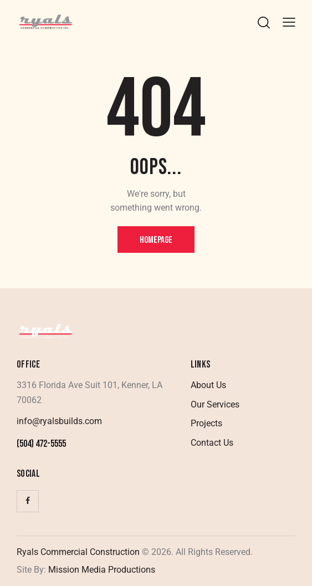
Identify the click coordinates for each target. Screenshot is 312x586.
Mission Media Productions (100, 569)
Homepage (156, 240)
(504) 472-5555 (41, 444)
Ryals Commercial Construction (78, 552)
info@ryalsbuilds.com (59, 421)
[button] (289, 22)
